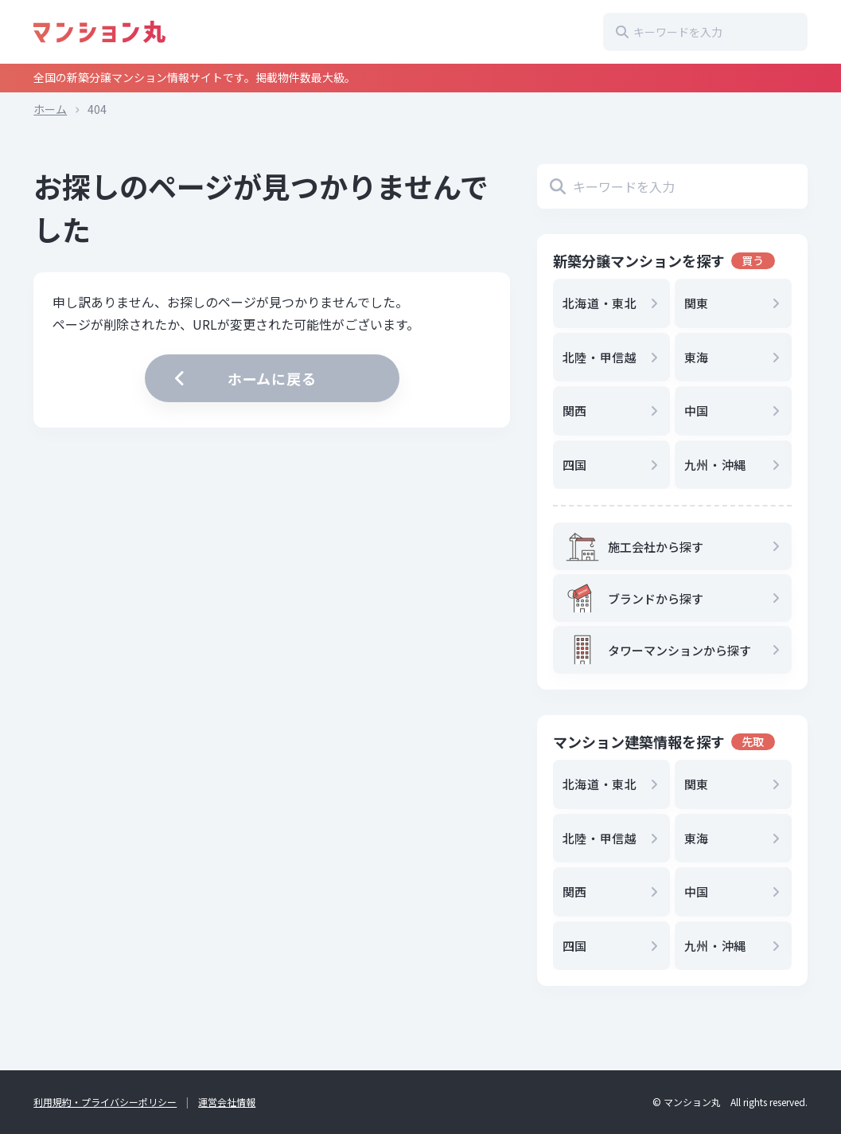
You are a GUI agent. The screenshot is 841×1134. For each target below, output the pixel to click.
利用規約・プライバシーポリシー (105, 1102)
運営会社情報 (226, 1102)
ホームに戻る (243, 378)
